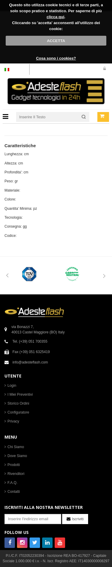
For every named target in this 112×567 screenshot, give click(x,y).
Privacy (13, 421)
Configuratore (18, 412)
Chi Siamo (15, 447)
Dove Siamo (17, 456)
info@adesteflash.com (30, 362)
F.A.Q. (12, 483)
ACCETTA (56, 40)
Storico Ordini (18, 403)
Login (11, 385)
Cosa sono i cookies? (56, 58)
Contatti (13, 492)
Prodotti (13, 465)
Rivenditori (15, 474)
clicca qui (55, 17)
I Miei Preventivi (20, 394)
